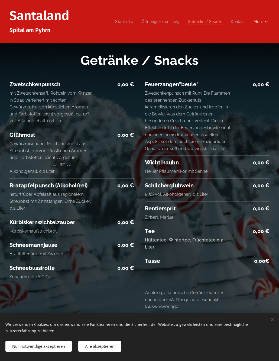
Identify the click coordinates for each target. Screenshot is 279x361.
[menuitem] (119, 21)
